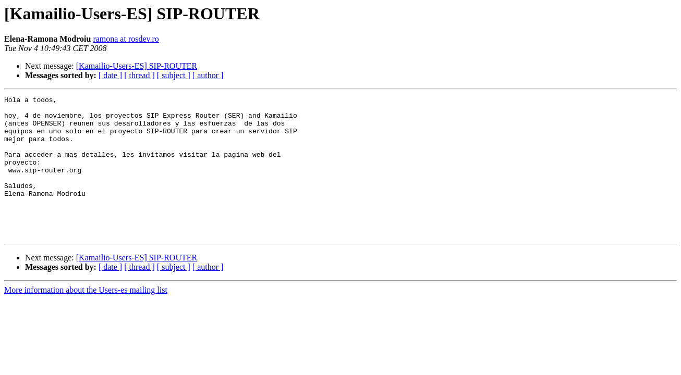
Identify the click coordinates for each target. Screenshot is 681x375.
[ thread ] (139, 75)
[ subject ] (173, 75)
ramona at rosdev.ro (126, 38)
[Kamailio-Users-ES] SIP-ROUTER (136, 65)
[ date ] (110, 75)
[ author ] (208, 75)
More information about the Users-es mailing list (85, 318)
